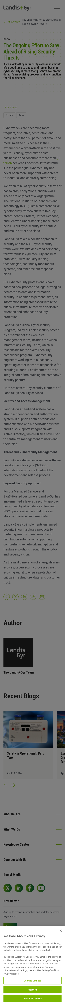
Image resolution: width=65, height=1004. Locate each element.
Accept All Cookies (32, 998)
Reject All (32, 989)
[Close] (61, 930)
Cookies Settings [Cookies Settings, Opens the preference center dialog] (32, 980)
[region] (32, 965)
